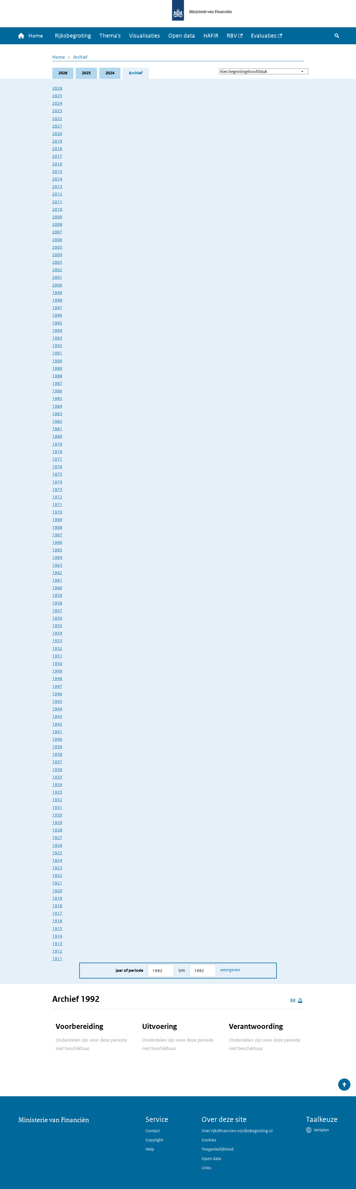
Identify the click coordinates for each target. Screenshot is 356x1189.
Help (149, 1149)
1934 (57, 784)
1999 (57, 292)
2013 (57, 187)
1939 (57, 747)
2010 (57, 209)
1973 (57, 489)
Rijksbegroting (74, 36)
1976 (57, 467)
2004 (57, 255)
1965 (57, 550)
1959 (57, 595)
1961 (57, 580)
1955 (57, 626)
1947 (57, 686)
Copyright (154, 1139)
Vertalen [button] (321, 1129)
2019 (57, 141)
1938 (57, 754)
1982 (57, 421)
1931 (57, 807)
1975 (57, 474)
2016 (57, 164)
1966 (57, 542)
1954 (57, 633)
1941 (57, 732)
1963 (57, 565)
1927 (57, 838)
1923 (57, 868)
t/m (182, 970)
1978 (57, 451)
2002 (57, 270)
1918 (57, 906)
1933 (57, 792)
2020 (57, 133)
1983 (57, 414)
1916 (57, 921)
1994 (57, 330)
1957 (57, 610)
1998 (57, 300)
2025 (86, 73)
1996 (57, 315)
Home (58, 57)
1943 (57, 717)
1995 (57, 323)
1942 (57, 724)
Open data (183, 36)
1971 (57, 505)
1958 (57, 603)
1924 (57, 860)
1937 (57, 762)
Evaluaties (265, 36)
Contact (152, 1130)
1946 (57, 694)
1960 (57, 588)
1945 (57, 701)
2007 (57, 232)
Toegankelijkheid (218, 1149)
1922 (57, 876)
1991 (57, 353)
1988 (57, 376)
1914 (57, 936)
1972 (57, 497)
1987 (57, 383)
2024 (110, 73)
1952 (57, 648)
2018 (57, 149)
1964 (57, 558)
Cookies (209, 1139)
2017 (57, 156)
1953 (57, 641)
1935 (57, 777)
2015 (57, 171)
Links (206, 1167)
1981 (57, 429)
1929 (57, 822)
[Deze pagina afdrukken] (300, 1001)
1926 (57, 845)
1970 (57, 512)
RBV (233, 36)
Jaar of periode (129, 970)
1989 (57, 368)
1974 (57, 482)
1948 (57, 679)
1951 (57, 656)
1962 (57, 573)
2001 (57, 277)
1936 (57, 769)
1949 (57, 671)
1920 (57, 891)
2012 (57, 194)
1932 (57, 800)
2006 (57, 240)
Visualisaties (146, 36)
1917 (57, 913)
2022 (57, 118)
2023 (57, 111)
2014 (57, 179)
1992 (57, 346)
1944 (57, 709)
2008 (57, 224)
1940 (57, 739)
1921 (57, 883)
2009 (57, 217)
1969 (57, 520)
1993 (57, 338)
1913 (57, 943)
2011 (57, 202)
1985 (57, 399)
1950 (57, 663)
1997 (57, 308)
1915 (57, 928)
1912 (57, 951)
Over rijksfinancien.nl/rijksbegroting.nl (237, 1130)
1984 (57, 406)
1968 (57, 527)
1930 (57, 815)
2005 (57, 247)
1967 (57, 535)
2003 (57, 262)
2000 (57, 285)
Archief (80, 57)
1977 (57, 459)
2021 (57, 126)
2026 (62, 73)
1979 (57, 444)
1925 (57, 853)
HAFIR (212, 36)
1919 (57, 898)
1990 (57, 361)
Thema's (111, 36)
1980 (57, 436)
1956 (57, 618)
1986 (57, 391)
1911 (57, 959)
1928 (57, 830)
